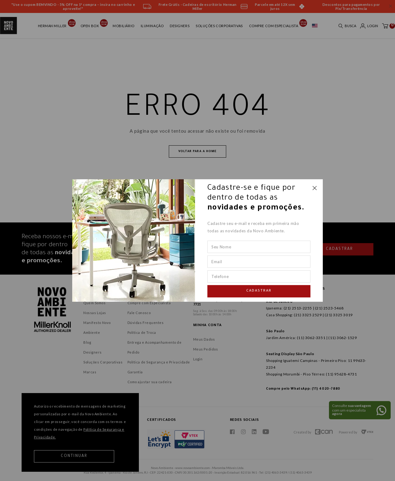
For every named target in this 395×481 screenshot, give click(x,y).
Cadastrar (259, 291)
